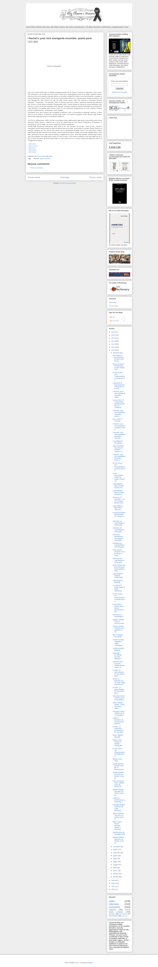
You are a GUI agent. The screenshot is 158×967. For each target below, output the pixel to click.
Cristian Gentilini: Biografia (118, 649)
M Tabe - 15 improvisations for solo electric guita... (119, 690)
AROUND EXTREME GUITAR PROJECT (117, 656)
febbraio (116, 874)
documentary (113, 916)
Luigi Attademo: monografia (118, 442)
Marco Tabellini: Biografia (118, 736)
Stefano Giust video (117, 760)
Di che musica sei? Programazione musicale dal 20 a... (119, 466)
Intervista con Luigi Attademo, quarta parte (119, 523)
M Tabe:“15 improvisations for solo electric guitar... (119, 673)
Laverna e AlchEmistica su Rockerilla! (119, 800)
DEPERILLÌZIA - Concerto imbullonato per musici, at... (119, 664)
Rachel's (47, 158)
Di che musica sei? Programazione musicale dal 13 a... (119, 597)
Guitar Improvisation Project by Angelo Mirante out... (119, 477)
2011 (113, 347)
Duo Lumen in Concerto (117, 420)
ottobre (115, 849)
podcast (119, 912)
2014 (113, 338)
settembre (116, 853)
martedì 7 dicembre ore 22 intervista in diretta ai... (118, 720)
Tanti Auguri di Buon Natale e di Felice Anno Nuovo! (118, 358)
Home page (64, 177)
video (112, 901)
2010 (113, 350)
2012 (113, 344)
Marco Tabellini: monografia (118, 636)
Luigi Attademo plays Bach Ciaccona (118, 508)
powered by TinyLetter (119, 92)
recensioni (114, 907)
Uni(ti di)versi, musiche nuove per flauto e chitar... (119, 552)
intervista (114, 904)
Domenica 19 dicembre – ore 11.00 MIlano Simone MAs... (119, 500)
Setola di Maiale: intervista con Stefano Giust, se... (118, 840)
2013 (113, 341)
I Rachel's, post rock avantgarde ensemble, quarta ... (119, 413)
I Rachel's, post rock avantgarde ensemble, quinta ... (119, 394)
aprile (115, 868)
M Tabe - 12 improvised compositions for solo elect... (118, 729)
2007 (113, 886)
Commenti (114, 321)
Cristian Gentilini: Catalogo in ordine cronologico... (118, 642)
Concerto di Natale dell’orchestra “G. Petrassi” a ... (119, 515)
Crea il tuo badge (113, 306)
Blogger (90, 962)
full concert (123, 914)
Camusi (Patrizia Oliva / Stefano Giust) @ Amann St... (118, 783)
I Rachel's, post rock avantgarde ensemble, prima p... (119, 457)
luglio (115, 858)
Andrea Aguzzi (41, 156)
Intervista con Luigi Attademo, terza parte (119, 530)
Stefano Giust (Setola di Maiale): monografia (117, 742)
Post (112, 317)
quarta (42, 158)
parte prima (32, 144)
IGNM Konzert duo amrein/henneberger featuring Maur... (119, 568)
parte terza (32, 148)
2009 (113, 880)
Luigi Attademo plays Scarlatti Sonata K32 (118, 486)
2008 (113, 883)
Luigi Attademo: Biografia (118, 581)
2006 (113, 889)
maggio (115, 865)
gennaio (116, 877)
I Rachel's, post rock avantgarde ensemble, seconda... (119, 435)
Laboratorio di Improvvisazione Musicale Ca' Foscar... (119, 385)
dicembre (116, 353)
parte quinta (32, 152)
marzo (115, 871)
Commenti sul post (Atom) (68, 183)
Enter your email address (119, 81)
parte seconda (33, 146)
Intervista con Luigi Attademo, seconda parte (119, 545)
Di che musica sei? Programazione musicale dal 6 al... (119, 752)
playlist (123, 916)
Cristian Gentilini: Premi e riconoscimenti (118, 621)
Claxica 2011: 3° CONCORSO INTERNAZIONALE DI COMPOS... (119, 403)
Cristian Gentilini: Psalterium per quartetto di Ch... (118, 629)
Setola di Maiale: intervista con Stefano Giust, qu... (118, 775)
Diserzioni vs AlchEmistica (118, 615)
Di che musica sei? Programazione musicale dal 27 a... (119, 376)
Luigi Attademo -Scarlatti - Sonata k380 (118, 575)
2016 (113, 332)
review (127, 910)
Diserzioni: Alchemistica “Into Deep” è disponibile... (118, 537)
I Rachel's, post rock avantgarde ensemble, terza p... (119, 426)
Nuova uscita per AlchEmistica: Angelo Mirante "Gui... (119, 366)
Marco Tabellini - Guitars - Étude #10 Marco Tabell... (119, 705)
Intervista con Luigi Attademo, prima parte (119, 560)
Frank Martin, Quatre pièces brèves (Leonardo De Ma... (118, 608)
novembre (116, 846)
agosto (115, 856)
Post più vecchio (95, 177)
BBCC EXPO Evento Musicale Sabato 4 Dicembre (117, 825)
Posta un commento (36, 168)
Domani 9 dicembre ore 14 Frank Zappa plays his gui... (119, 681)
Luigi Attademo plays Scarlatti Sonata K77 (118, 492)
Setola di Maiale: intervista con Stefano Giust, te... (118, 816)
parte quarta (32, 150)
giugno (115, 861)
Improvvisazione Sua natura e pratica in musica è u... (118, 448)
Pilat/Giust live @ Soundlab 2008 (119, 833)
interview (112, 914)
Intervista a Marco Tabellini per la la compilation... (119, 698)
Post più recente (34, 177)
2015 (113, 335)
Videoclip (112, 910)
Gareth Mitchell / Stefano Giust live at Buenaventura (118, 766)
